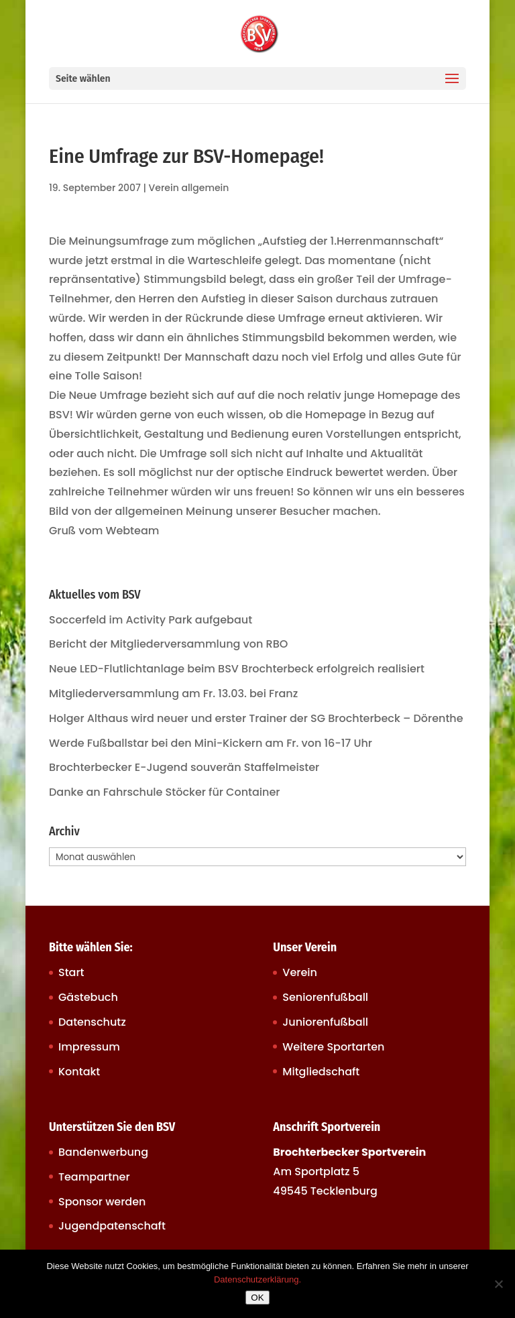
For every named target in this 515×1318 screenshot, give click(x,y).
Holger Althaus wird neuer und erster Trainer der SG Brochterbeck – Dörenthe (256, 718)
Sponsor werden (102, 1201)
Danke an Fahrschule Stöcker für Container (164, 792)
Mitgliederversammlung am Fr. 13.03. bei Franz (173, 693)
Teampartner (94, 1177)
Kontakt (79, 1071)
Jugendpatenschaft (112, 1226)
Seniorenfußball (325, 997)
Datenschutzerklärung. (257, 1279)
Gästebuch (88, 997)
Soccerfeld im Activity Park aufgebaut (150, 619)
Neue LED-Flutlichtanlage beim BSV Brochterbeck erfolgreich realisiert (236, 668)
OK (257, 1298)
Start (71, 972)
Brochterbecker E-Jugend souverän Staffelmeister (184, 767)
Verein (299, 972)
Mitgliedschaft (320, 1071)
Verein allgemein (189, 187)
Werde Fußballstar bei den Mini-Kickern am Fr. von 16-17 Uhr (210, 743)
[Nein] (498, 1284)
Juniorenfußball (325, 1022)
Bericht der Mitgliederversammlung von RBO (168, 644)
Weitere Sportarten (333, 1047)
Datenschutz (92, 1022)
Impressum (89, 1047)
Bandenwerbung (103, 1152)
